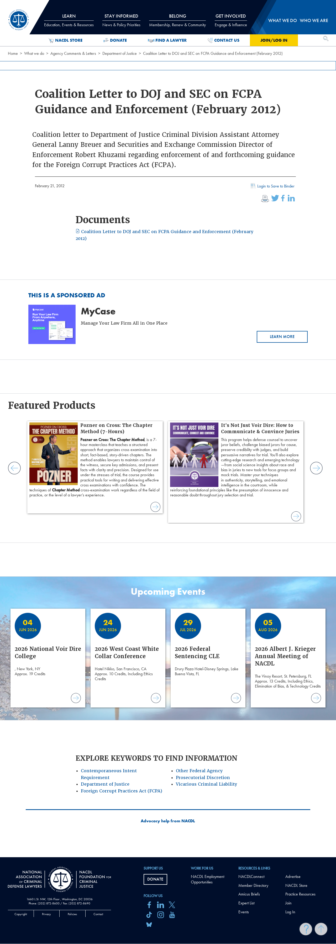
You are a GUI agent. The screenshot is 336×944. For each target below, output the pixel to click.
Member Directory (253, 885)
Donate (115, 40)
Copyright (20, 914)
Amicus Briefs (249, 894)
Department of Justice (119, 53)
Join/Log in (273, 40)
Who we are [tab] (314, 20)
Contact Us (223, 40)
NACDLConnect (251, 876)
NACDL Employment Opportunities (207, 879)
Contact (98, 914)
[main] (168, 428)
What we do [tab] (282, 20)
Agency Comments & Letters (73, 53)
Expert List (246, 903)
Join (288, 903)
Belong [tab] (177, 20)
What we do (34, 53)
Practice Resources (300, 894)
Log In (290, 912)
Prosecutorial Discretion (203, 777)
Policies (72, 914)
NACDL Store (65, 40)
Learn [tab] (69, 20)
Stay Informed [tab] (121, 20)
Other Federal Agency (199, 771)
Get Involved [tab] (231, 20)
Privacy (46, 914)
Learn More (282, 336)
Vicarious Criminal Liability (206, 784)
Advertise (293, 876)
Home (13, 53)
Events (243, 912)
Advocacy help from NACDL (168, 821)
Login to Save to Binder (272, 187)
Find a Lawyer (167, 40)
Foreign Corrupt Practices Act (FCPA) (121, 791)
